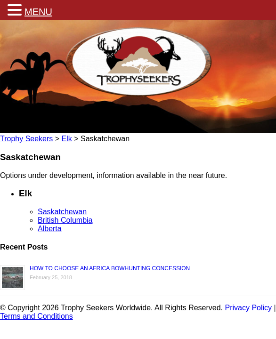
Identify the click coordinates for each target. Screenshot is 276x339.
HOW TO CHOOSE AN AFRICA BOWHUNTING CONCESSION (110, 268)
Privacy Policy (248, 308)
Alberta (50, 229)
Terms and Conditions (36, 316)
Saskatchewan (62, 212)
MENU (38, 12)
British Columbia (65, 220)
